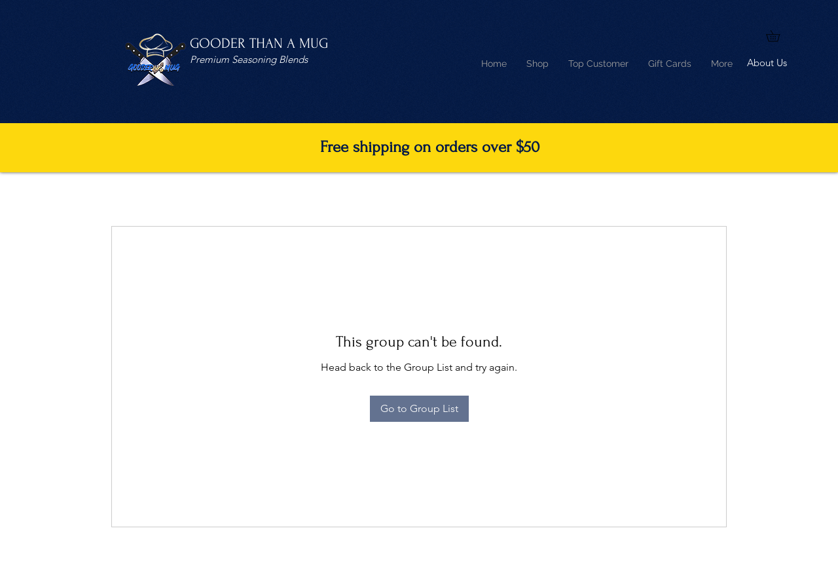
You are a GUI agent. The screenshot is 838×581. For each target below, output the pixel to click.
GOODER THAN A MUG (259, 43)
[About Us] (767, 63)
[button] (778, 36)
